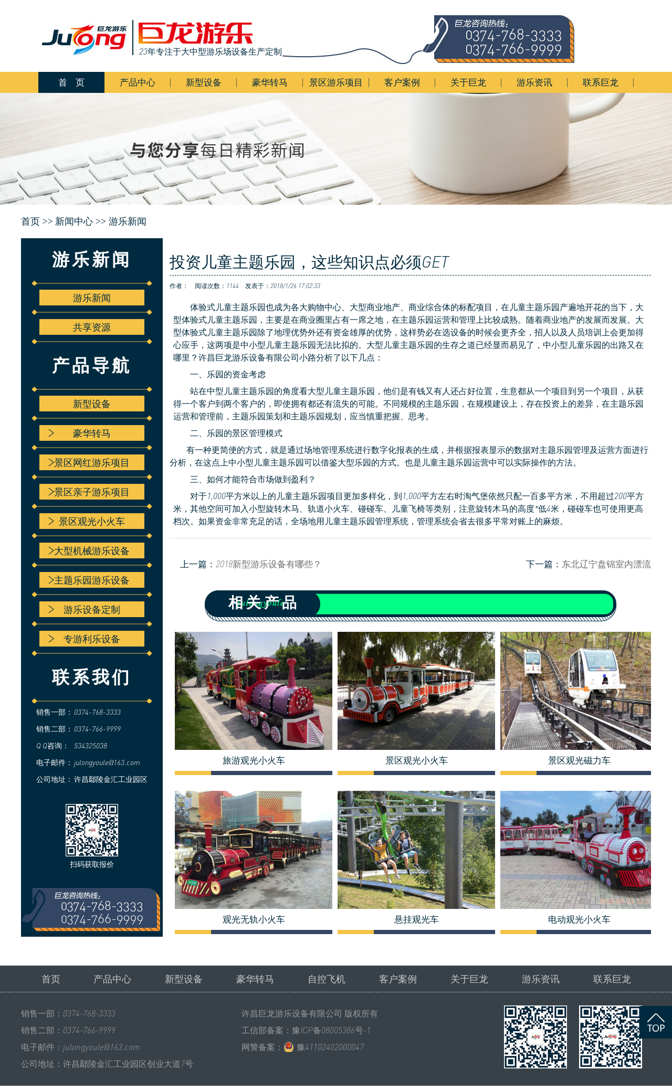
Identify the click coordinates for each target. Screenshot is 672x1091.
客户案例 (402, 82)
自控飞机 (326, 978)
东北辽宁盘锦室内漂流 (606, 563)
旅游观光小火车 (254, 760)
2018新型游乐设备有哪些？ (269, 563)
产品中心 (137, 82)
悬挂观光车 (416, 919)
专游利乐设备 (84, 638)
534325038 (90, 745)
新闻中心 (74, 221)
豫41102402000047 (330, 1047)
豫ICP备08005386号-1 (331, 1030)
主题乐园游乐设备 (89, 580)
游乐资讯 (534, 82)
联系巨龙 (600, 82)
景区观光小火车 (86, 521)
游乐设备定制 (84, 609)
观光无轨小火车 (254, 919)
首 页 (71, 82)
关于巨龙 (468, 82)
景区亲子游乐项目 (89, 491)
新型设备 (204, 82)
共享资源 (92, 327)
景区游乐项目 (336, 82)
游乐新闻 (127, 221)
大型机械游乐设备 (89, 550)
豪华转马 (270, 82)
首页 (50, 978)
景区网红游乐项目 (89, 462)
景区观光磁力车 (579, 760)
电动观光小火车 (579, 919)
